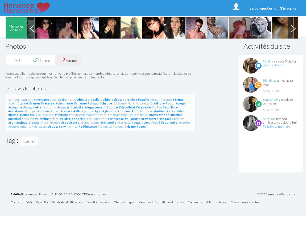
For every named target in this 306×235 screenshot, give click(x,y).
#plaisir (65, 119)
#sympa (72, 126)
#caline (23, 103)
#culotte (77, 107)
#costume (49, 107)
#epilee (157, 107)
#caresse (47, 103)
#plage (54, 119)
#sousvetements (19, 126)
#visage (130, 126)
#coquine (15, 107)
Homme (41, 60)
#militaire (141, 115)
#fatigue (30, 111)
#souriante (169, 122)
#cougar (63, 107)
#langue (48, 115)
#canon (34, 103)
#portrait (100, 119)
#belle (95, 100)
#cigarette (143, 103)
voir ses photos (273, 65)
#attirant (26, 100)
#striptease (39, 126)
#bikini (105, 100)
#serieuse (124, 122)
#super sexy (57, 126)
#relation (178, 119)
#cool (170, 103)
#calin (12, 103)
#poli (89, 119)
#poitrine (78, 119)
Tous (16, 60)
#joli (39, 115)
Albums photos (216, 202)
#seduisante (70, 122)
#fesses (66, 111)
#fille (77, 111)
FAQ (29, 202)
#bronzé (166, 100)
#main (73, 115)
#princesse (115, 119)
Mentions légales (98, 202)
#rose (44, 122)
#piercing (42, 119)
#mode (164, 115)
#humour (146, 111)
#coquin (181, 103)
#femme (44, 111)
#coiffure (158, 103)
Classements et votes (244, 202)
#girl (98, 111)
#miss (153, 115)
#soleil (155, 122)
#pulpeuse (132, 119)
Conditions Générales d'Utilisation (59, 202)
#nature (176, 115)
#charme (80, 103)
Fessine (268, 61)
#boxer (155, 100)
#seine (84, 122)
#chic (131, 103)
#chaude (106, 103)
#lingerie (61, 115)
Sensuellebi (270, 100)
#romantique (17, 122)
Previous (32, 28)
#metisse (127, 115)
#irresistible (175, 111)
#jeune (13, 115)
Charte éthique (124, 202)
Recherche (195, 202)
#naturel (14, 119)
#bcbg (62, 100)
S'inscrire (288, 8)
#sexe (136, 122)
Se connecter (260, 8)
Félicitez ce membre (276, 126)
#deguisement (95, 107)
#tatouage (105, 126)
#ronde (33, 122)
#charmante (64, 103)
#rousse (54, 122)
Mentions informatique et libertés (161, 202)
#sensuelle (108, 122)
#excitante (16, 111)
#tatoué (118, 126)
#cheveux (119, 103)
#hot (135, 111)
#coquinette (32, 107)
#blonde (129, 100)
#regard (165, 119)
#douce (112, 107)
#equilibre (170, 107)
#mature (114, 115)
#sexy (146, 122)
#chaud (93, 103)
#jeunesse (27, 115)
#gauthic (88, 111)
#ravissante (149, 119)
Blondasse (270, 80)
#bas (53, 100)
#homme (124, 111)
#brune (178, 100)
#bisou (116, 100)
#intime (160, 111)
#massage (100, 115)
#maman (85, 115)
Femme (69, 59)
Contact (16, 202)
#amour (13, 100)
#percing (28, 119)
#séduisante (88, 126)
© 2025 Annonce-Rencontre (276, 194)
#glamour (109, 111)
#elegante (143, 107)
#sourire (184, 122)
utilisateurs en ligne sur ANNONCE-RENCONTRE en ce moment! (60, 194)
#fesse (55, 111)
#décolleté (127, 107)
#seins (94, 122)
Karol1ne (269, 119)
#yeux (141, 126)
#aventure (41, 100)
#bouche (142, 100)
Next (293, 28)
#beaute (83, 100)
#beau (72, 100)
